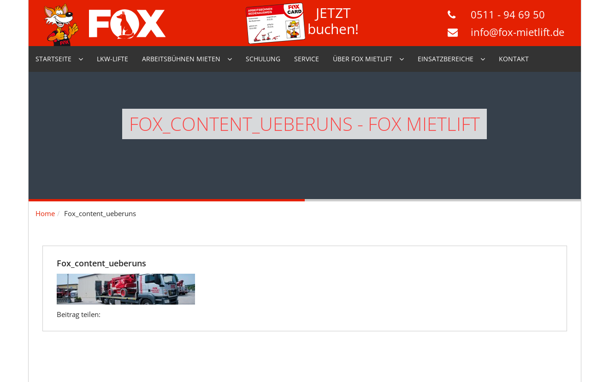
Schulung (263, 58)
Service (306, 58)
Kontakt (514, 58)
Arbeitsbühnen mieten (181, 58)
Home (45, 213)
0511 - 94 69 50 (508, 14)
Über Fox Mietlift (362, 58)
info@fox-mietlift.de (517, 32)
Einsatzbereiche (445, 58)
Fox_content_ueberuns (101, 263)
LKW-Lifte (112, 58)
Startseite (53, 58)
